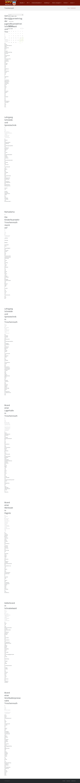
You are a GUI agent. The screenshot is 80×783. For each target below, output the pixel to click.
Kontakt (64, 780)
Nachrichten (11, 21)
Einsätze (10, 19)
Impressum (68, 780)
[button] (24, 3)
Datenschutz (73, 780)
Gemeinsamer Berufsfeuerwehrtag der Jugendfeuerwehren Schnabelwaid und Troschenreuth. (13, 24)
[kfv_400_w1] (10, 3)
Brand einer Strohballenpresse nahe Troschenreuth (12, 698)
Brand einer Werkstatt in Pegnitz (8, 507)
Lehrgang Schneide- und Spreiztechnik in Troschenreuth (10, 315)
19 (22, 38)
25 (20, 40)
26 (22, 40)
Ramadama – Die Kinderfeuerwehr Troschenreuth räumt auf (11, 220)
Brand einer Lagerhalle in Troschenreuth (10, 410)
